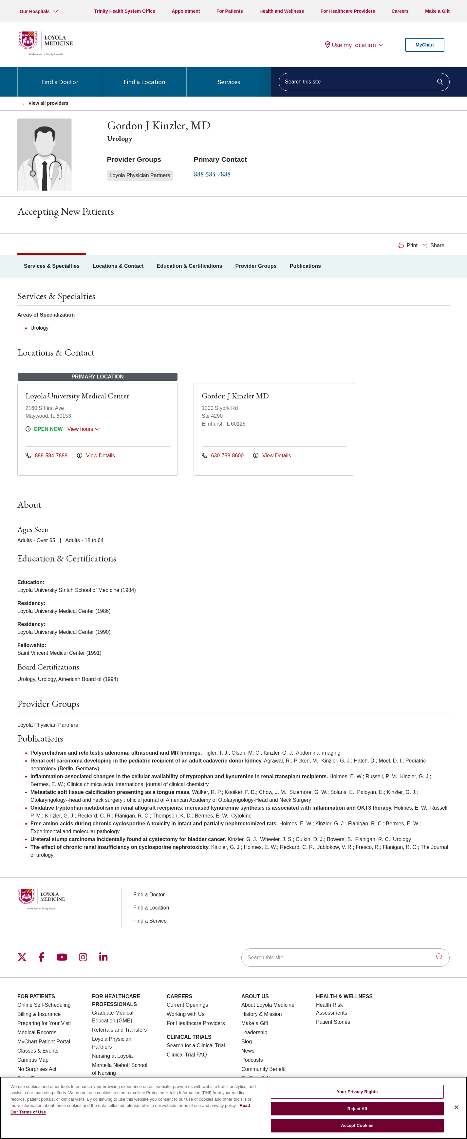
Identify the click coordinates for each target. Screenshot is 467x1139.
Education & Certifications (189, 266)
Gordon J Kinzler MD (235, 396)
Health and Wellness (281, 11)
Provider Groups (255, 266)
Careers (400, 11)
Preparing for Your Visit (44, 1023)
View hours (83, 429)
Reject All (357, 1116)
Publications (305, 266)
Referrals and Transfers (119, 1030)
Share (433, 245)
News (247, 1051)
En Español (254, 1078)
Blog (246, 1041)
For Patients (229, 11)
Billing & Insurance (39, 1014)
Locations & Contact (118, 266)
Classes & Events (37, 1051)
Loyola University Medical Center (77, 396)
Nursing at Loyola (112, 1056)
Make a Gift (437, 11)
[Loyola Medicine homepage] (45, 55)
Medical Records (36, 1032)
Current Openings (187, 1005)
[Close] (456, 1115)
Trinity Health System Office (124, 11)
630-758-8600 (223, 455)
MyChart (425, 44)
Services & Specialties (52, 266)
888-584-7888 (212, 174)
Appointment (186, 11)
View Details (96, 455)
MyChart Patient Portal (43, 1041)
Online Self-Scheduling (44, 1005)
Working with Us (185, 1014)
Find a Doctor (59, 76)
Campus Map (32, 1060)
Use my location (350, 45)
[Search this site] (364, 82)
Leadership (254, 1032)
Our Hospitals (35, 11)
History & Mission (261, 1014)
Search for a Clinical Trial (196, 1045)
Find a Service (150, 921)
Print (408, 245)
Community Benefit (263, 1069)
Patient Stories (333, 1022)
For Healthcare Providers (348, 11)
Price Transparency (40, 1078)
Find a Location (144, 76)
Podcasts (252, 1060)
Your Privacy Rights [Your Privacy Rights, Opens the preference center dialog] (357, 1099)
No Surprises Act (36, 1069)
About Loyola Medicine (267, 1005)
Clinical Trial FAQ (187, 1054)
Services (229, 76)
